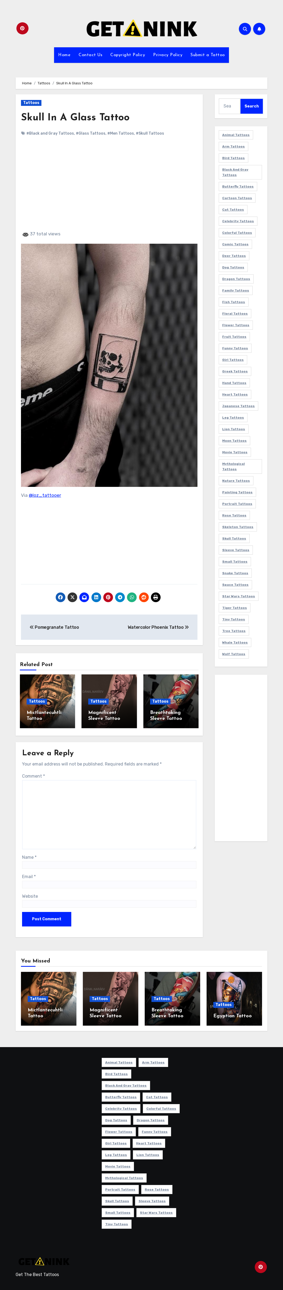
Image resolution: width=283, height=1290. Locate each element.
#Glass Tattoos (90, 133)
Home (64, 55)
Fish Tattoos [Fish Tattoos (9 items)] (233, 302)
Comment (33, 775)
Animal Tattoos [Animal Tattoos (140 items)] (236, 135)
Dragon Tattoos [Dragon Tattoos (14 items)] (236, 279)
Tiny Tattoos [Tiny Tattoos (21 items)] (233, 619)
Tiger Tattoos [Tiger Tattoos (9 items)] (234, 608)
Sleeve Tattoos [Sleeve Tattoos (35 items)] (235, 550)
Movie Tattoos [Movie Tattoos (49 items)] (234, 452)
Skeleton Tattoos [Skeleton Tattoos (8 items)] (237, 527)
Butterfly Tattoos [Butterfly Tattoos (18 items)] (238, 186)
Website (30, 895)
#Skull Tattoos (150, 133)
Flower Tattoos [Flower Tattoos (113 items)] (235, 325)
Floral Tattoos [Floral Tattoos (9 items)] (235, 313)
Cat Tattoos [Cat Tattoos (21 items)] (233, 209)
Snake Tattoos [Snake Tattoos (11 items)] (235, 573)
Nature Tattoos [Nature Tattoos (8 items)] (236, 481)
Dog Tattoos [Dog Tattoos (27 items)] (233, 267)
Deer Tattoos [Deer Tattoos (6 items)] (234, 256)
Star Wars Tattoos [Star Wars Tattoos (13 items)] (238, 596)
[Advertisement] (110, 188)
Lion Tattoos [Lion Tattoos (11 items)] (233, 429)
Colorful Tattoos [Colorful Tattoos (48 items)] (237, 233)
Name (29, 856)
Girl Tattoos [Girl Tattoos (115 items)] (233, 360)
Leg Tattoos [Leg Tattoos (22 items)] (233, 417)
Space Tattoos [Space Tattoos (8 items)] (235, 585)
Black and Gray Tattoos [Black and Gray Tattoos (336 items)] (235, 172)
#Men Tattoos (120, 133)
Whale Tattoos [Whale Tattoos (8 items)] (235, 642)
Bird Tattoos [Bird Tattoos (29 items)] (233, 158)
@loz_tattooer (45, 495)
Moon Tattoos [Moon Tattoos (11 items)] (234, 441)
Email (29, 875)
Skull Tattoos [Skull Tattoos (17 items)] (234, 538)
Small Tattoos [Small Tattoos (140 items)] (234, 561)
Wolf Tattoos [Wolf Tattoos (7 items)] (233, 654)
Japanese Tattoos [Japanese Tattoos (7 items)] (238, 406)
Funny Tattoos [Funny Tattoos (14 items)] (235, 348)
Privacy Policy (167, 55)
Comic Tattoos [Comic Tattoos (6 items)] (235, 244)
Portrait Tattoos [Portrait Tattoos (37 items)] (237, 504)
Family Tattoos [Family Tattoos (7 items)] (235, 290)
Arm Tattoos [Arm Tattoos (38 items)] (233, 146)
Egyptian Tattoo (232, 1015)
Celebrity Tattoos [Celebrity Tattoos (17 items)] (238, 221)
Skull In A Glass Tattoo (76, 118)
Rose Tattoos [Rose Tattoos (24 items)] (234, 515)
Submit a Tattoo (207, 55)
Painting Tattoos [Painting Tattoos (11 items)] (237, 492)
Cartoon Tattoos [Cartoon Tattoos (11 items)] (237, 198)
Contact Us (90, 55)
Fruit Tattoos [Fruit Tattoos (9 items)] (234, 337)
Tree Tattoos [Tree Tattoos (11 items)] (234, 631)
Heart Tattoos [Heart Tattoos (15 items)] (235, 394)
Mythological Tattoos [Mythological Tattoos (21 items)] (233, 466)
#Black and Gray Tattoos (50, 133)
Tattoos (31, 102)
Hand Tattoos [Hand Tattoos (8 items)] (234, 383)
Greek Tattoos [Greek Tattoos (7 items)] (235, 371)
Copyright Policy (127, 55)
